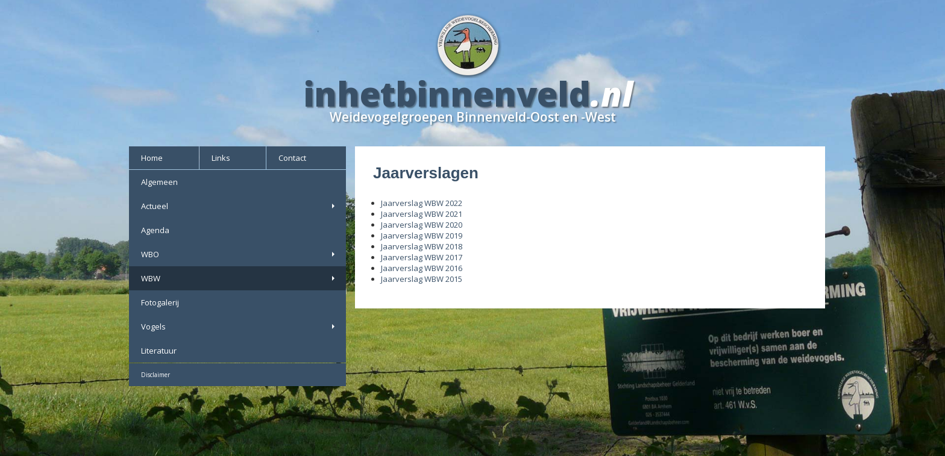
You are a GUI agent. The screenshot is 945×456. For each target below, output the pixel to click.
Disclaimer (155, 374)
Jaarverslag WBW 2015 (421, 278)
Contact (292, 157)
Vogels (239, 326)
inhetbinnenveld (447, 93)
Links (221, 157)
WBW (239, 278)
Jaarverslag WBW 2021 (421, 213)
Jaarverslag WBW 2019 (421, 235)
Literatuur (159, 350)
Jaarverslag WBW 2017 (421, 257)
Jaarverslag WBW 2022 (421, 203)
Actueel (239, 206)
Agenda (155, 230)
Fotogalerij (160, 302)
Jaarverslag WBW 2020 (421, 224)
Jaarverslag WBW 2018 (421, 246)
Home (152, 157)
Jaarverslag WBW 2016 (421, 268)
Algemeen (159, 181)
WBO (239, 254)
